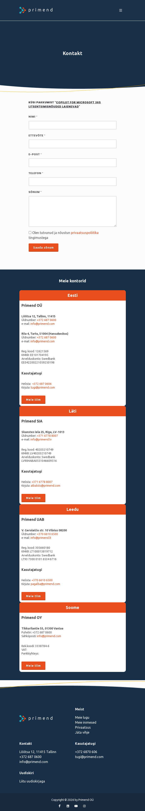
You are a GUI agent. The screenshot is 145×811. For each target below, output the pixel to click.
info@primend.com (43, 323)
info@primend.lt (41, 537)
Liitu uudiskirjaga (32, 781)
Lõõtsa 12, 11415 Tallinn (37, 752)
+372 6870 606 (86, 752)
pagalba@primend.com (45, 584)
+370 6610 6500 (47, 534)
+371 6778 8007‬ (42, 482)
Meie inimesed (85, 722)
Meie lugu (82, 717)
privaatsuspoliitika (85, 233)
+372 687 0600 (46, 337)
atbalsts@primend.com (45, 485)
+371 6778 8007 (47, 435)
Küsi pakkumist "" (65, 104)
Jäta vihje (82, 732)
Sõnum (35, 192)
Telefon (36, 173)
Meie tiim (33, 399)
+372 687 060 (46, 320)
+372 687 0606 (42, 383)
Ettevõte (37, 135)
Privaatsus (83, 727)
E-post (35, 154)
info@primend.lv (41, 439)
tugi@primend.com (43, 387)
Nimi (33, 117)
